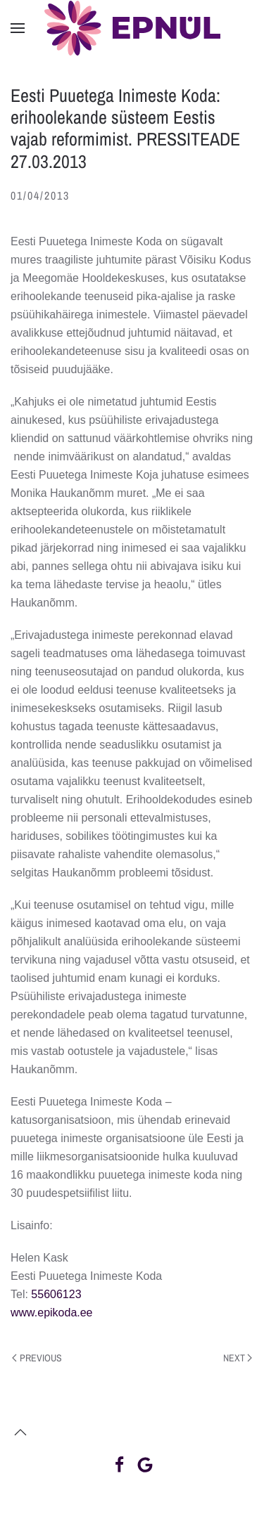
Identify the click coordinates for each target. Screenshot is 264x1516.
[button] (18, 28)
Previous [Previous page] (37, 1358)
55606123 (56, 1294)
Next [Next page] (238, 1358)
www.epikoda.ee (52, 1313)
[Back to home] (132, 28)
